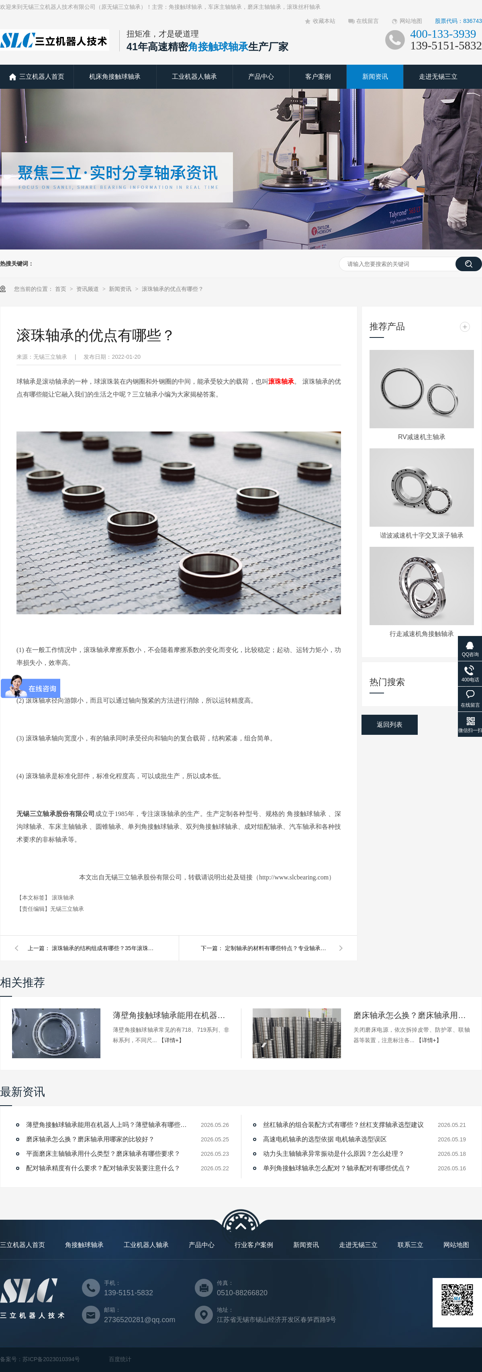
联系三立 (410, 1244)
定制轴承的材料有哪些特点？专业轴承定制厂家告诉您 (277, 948)
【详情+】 (171, 1040)
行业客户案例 (254, 1244)
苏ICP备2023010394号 (51, 1359)
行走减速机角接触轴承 (422, 633)
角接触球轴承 (84, 1244)
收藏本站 (324, 21)
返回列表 (389, 724)
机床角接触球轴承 (115, 76)
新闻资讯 (375, 76)
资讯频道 (88, 289)
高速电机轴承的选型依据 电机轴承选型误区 (325, 1139)
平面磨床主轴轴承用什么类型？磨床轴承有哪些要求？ (103, 1153)
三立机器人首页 (41, 76)
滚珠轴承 (281, 381)
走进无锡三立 (438, 76)
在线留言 (367, 21)
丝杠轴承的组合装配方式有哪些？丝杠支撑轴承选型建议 (343, 1124)
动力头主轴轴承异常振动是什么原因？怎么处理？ (333, 1153)
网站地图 (411, 21)
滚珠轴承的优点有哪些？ (173, 289)
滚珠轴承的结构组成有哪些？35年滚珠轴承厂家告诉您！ (104, 948)
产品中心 (261, 76)
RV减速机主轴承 (421, 436)
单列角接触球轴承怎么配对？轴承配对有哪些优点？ (337, 1168)
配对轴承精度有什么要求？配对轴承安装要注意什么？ (103, 1168)
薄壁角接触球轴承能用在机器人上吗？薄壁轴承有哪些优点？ (171, 1015)
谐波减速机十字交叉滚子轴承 (422, 535)
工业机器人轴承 (194, 76)
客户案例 (318, 76)
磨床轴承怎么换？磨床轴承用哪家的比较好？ (411, 1015)
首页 (61, 289)
